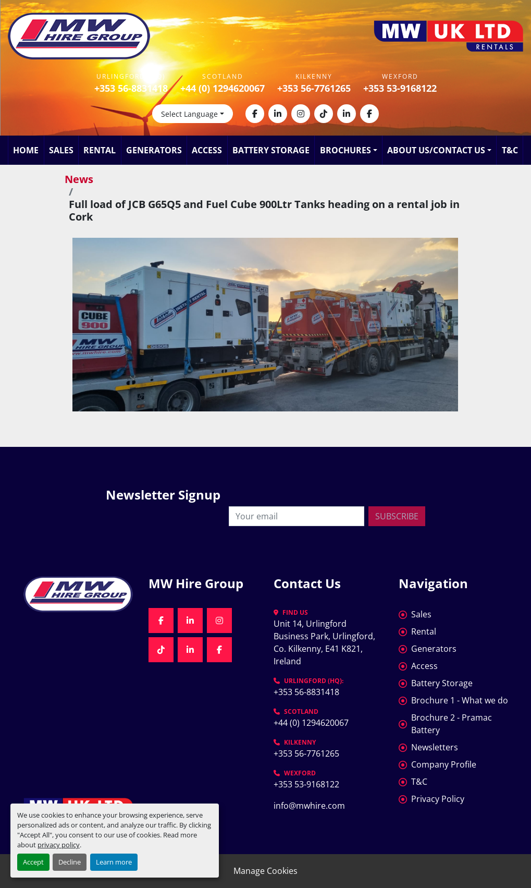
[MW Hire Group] (78, 594)
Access (207, 150)
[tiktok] (323, 113)
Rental (99, 150)
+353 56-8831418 (131, 88)
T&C (510, 150)
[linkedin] (277, 113)
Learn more (114, 862)
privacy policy (59, 844)
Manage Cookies (265, 871)
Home (26, 150)
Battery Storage (271, 150)
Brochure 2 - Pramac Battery (451, 724)
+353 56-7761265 (314, 88)
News (79, 179)
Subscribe (396, 516)
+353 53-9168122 (400, 88)
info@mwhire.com (309, 805)
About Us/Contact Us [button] (436, 150)
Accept (33, 862)
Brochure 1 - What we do (459, 700)
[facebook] (254, 113)
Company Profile (443, 764)
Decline (69, 862)
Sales (61, 150)
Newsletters (434, 747)
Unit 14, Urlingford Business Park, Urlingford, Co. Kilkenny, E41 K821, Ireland (325, 642)
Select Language (189, 114)
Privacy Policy (437, 799)
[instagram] (300, 113)
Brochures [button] (345, 150)
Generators (154, 150)
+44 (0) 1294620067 (222, 88)
